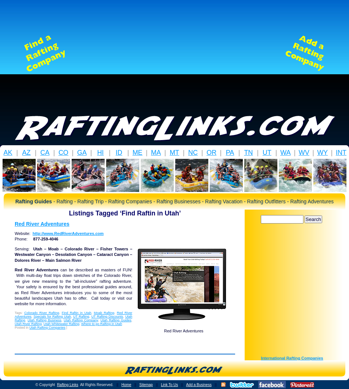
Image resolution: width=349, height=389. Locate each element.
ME (138, 152)
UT (267, 152)
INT (341, 152)
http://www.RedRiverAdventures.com (68, 233)
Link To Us (169, 385)
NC (193, 152)
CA (45, 152)
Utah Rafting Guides (115, 320)
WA (285, 152)
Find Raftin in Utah (76, 313)
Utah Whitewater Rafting (62, 324)
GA (82, 152)
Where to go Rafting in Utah (101, 324)
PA (230, 152)
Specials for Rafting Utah (52, 316)
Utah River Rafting (28, 324)
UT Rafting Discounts (107, 316)
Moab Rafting (104, 313)
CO (63, 152)
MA (156, 152)
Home (127, 385)
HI (100, 152)
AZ (26, 152)
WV (304, 152)
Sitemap (146, 385)
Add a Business (199, 385)
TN (248, 152)
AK (7, 152)
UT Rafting (81, 316)
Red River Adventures (42, 224)
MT (174, 152)
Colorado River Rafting (41, 313)
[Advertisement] (174, 53)
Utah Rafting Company (81, 320)
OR (211, 152)
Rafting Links (67, 385)
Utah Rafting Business (44, 320)
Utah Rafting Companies (47, 327)
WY (322, 152)
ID (119, 152)
